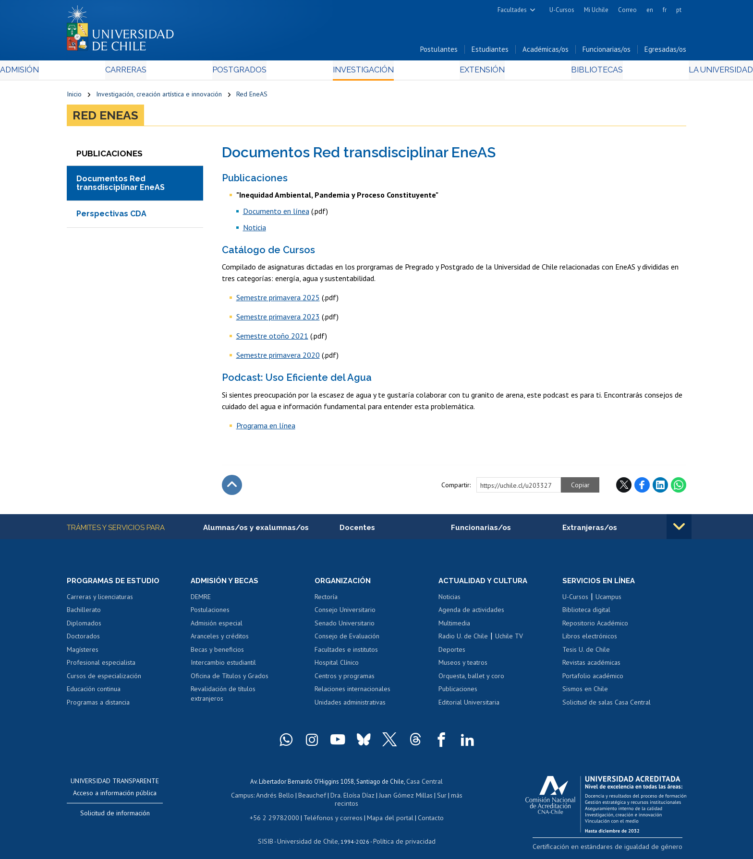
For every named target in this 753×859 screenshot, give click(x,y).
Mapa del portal (385, 811)
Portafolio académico (592, 679)
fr (665, 10)
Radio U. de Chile (463, 639)
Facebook (642, 487)
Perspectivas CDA (111, 216)
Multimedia (454, 626)
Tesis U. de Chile (586, 652)
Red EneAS (251, 97)
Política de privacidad (400, 833)
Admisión (88, 73)
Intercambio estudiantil (223, 666)
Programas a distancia (98, 705)
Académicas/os (545, 52)
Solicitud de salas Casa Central (606, 705)
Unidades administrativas (350, 705)
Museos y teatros (462, 666)
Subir (232, 487)
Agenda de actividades (471, 613)
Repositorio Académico (595, 626)
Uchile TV (509, 639)
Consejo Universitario (345, 613)
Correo (627, 10)
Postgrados (261, 73)
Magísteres (82, 652)
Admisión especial (217, 626)
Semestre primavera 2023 (278, 319)
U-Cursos (561, 10)
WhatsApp (678, 487)
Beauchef (302, 797)
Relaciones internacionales (352, 692)
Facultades (512, 10)
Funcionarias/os (607, 52)
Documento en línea (276, 213)
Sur (425, 797)
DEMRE (201, 600)
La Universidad (650, 73)
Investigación (361, 73)
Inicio (74, 97)
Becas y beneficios (217, 652)
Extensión (458, 73)
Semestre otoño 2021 (272, 338)
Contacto (423, 811)
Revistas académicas (591, 666)
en (649, 10)
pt (678, 10)
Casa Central (424, 784)
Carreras (170, 73)
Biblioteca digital (586, 613)
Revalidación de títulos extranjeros (223, 697)
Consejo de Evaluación (347, 639)
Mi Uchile (596, 10)
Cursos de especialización (104, 679)
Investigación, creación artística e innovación (159, 97)
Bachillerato (84, 613)
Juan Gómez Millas (390, 797)
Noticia (254, 230)
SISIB (271, 833)
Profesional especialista (101, 666)
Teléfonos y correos (332, 811)
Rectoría (326, 600)
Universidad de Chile (309, 833)
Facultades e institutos (346, 652)
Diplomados (84, 626)
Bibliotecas (549, 73)
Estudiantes (490, 52)
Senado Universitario (345, 626)
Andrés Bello (267, 797)
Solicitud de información (115, 816)
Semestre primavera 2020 (278, 358)
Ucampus (608, 600)
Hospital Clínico (337, 666)
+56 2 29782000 (279, 811)
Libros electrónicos (589, 639)
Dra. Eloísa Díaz (340, 797)
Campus (236, 797)
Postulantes (439, 52)
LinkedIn (660, 487)
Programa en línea (265, 428)
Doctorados (83, 639)
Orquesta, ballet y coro (471, 679)
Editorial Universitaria (468, 705)
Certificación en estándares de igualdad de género (618, 849)
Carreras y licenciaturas (100, 600)
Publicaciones (457, 692)
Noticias (449, 600)
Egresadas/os (665, 52)
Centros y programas (345, 679)
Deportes (451, 652)
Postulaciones (210, 613)
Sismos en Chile (585, 692)
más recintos (451, 797)
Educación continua (94, 692)
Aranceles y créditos (220, 639)
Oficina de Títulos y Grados (229, 679)
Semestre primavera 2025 (278, 300)
